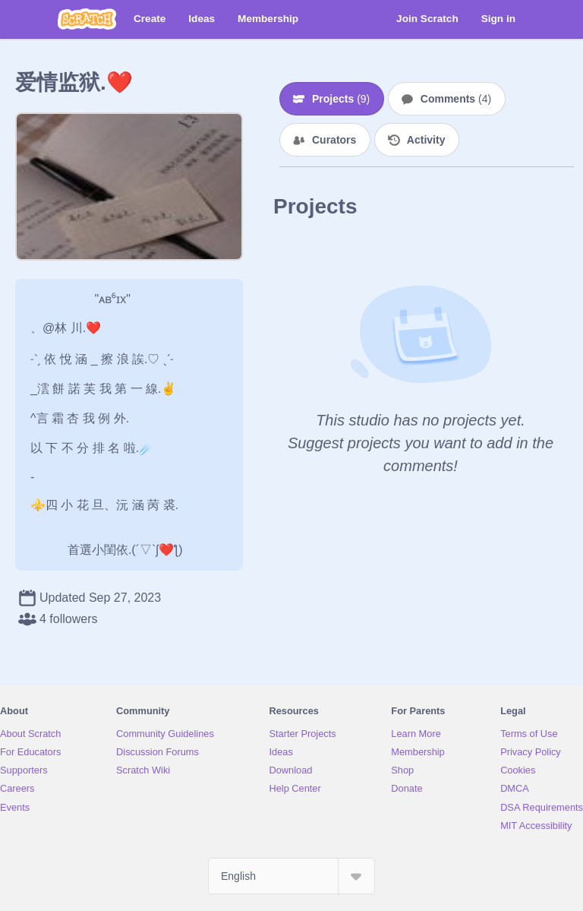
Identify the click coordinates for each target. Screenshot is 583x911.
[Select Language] (291, 876)
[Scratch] (87, 19)
